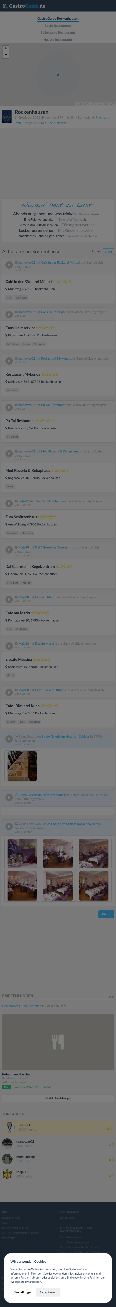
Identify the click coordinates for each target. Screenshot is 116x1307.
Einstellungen (23, 1292)
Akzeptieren (47, 1292)
